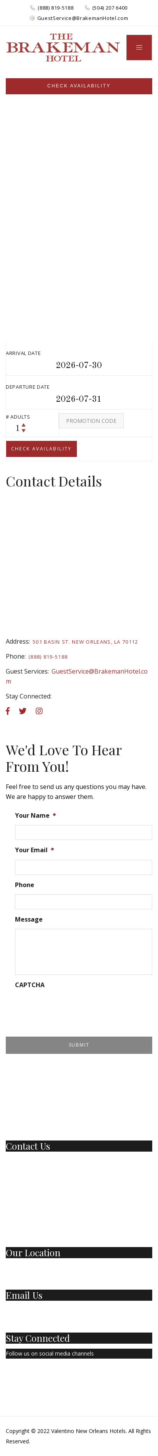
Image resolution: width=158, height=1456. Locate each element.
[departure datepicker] (79, 399)
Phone (24, 885)
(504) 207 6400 (110, 7)
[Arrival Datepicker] (79, 365)
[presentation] (73, 1009)
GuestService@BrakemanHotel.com (82, 18)
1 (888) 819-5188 (27, 1161)
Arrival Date (23, 353)
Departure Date (28, 386)
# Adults (18, 416)
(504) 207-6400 (24, 1171)
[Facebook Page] (8, 1376)
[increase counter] (24, 425)
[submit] (41, 449)
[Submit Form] (79, 1045)
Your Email (34, 850)
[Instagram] (43, 1376)
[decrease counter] (24, 430)
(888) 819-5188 (55, 7)
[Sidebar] (79, 86)
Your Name (35, 816)
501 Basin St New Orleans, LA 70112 (51, 1268)
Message (29, 919)
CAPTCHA (30, 985)
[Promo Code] (91, 420)
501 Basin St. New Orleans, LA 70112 (85, 641)
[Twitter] (24, 1376)
